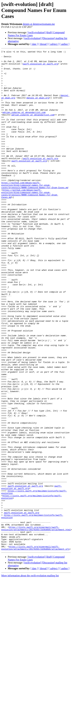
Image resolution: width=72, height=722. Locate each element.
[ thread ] (43, 44)
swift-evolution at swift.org (32, 66)
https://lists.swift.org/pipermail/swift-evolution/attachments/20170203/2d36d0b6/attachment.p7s (35, 642)
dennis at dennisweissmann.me (39, 24)
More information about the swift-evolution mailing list (30, 669)
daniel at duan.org (38, 107)
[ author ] (64, 44)
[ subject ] (54, 44)
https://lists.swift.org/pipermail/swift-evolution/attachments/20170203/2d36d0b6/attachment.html (36, 618)
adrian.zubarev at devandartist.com (24, 124)
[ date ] (34, 44)
